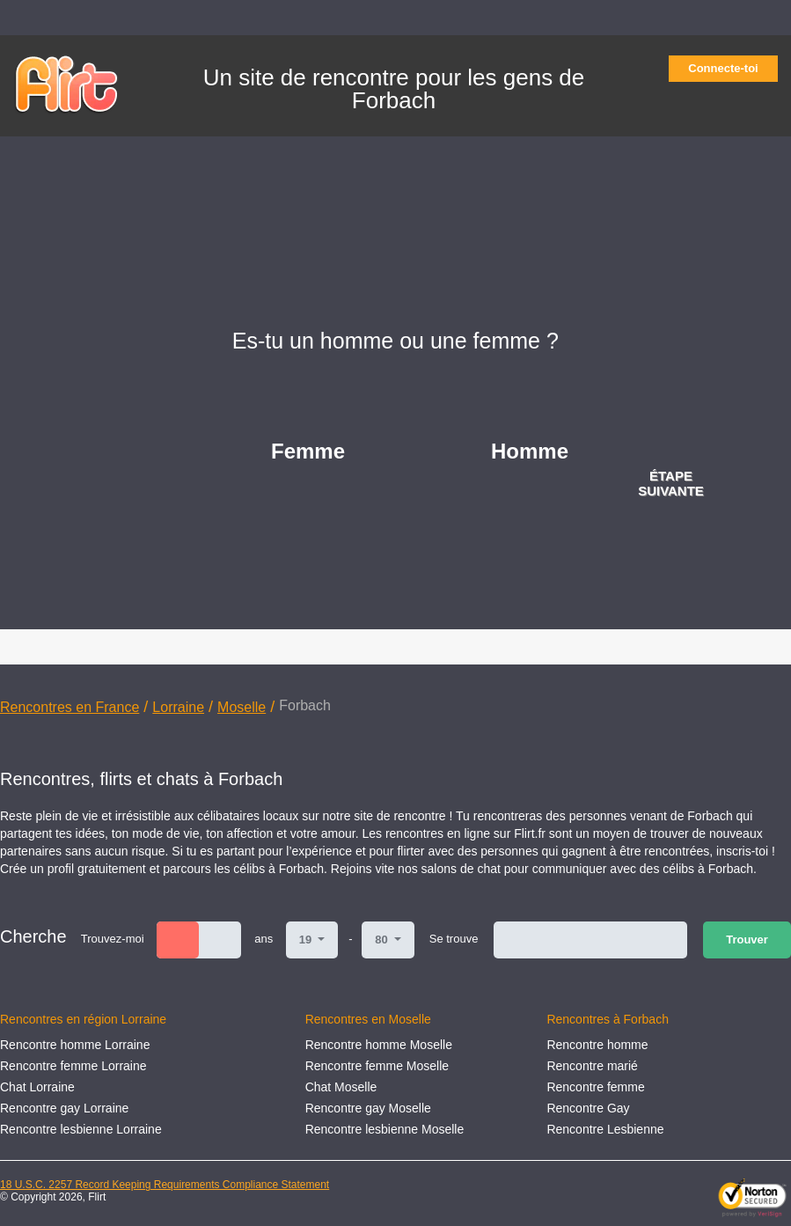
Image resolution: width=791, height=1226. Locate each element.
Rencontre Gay (587, 1108)
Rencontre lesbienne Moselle (385, 1129)
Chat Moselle (341, 1087)
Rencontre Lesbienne (604, 1129)
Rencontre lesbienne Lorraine (81, 1129)
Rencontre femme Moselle (377, 1066)
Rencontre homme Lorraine (75, 1045)
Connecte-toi (728, 68)
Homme (529, 451)
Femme (308, 451)
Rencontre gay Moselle (368, 1108)
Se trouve (454, 938)
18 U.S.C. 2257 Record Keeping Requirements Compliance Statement (164, 1184)
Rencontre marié (592, 1066)
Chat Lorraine (37, 1087)
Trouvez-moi (112, 938)
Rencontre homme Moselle (378, 1045)
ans (263, 938)
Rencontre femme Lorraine (73, 1066)
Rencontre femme (595, 1087)
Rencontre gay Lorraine (64, 1108)
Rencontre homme (597, 1045)
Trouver (747, 939)
